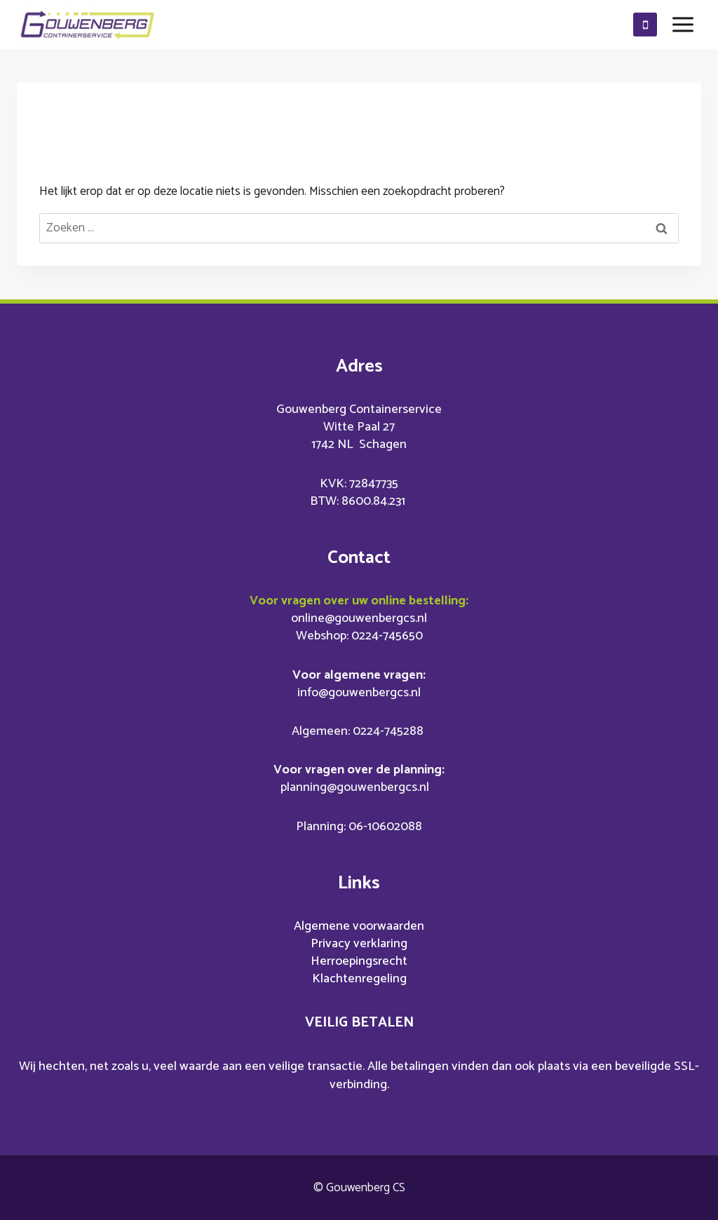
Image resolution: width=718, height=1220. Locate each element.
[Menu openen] (682, 24)
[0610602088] (645, 24)
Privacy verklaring (359, 943)
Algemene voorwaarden (359, 926)
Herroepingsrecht (359, 961)
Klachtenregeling (359, 978)
